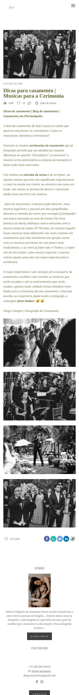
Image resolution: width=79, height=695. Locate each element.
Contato (39, 679)
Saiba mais (40, 621)
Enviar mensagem (41, 656)
